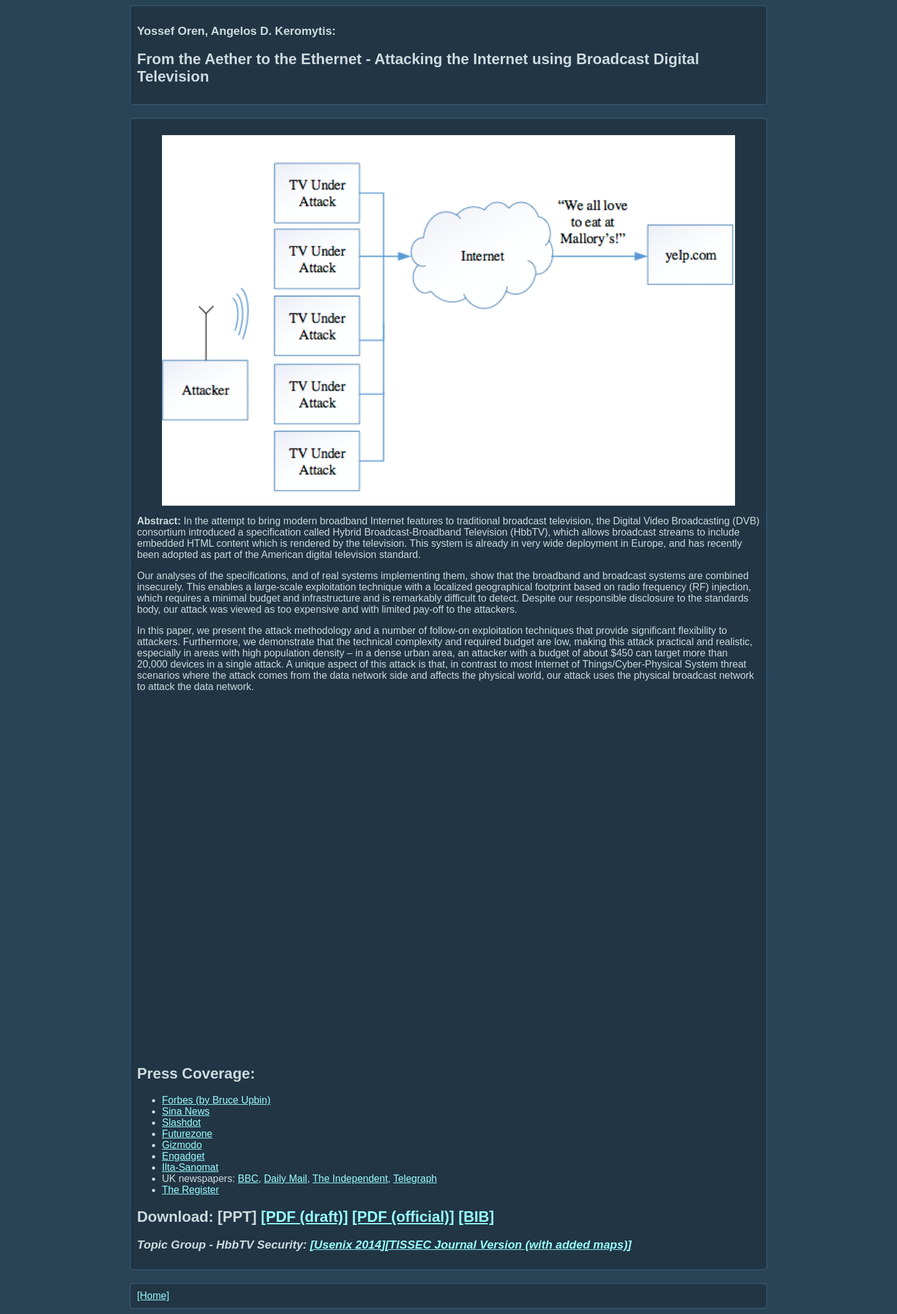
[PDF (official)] (403, 1216)
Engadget (183, 1156)
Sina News (185, 1111)
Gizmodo (182, 1145)
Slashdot (181, 1122)
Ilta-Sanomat (190, 1167)
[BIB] (476, 1216)
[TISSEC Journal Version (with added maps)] (508, 1244)
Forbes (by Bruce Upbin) (216, 1100)
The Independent (350, 1178)
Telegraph (415, 1178)
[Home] (153, 1295)
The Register (190, 1189)
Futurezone (187, 1133)
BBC (248, 1178)
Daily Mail (285, 1178)
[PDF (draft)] (304, 1216)
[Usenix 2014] (348, 1244)
